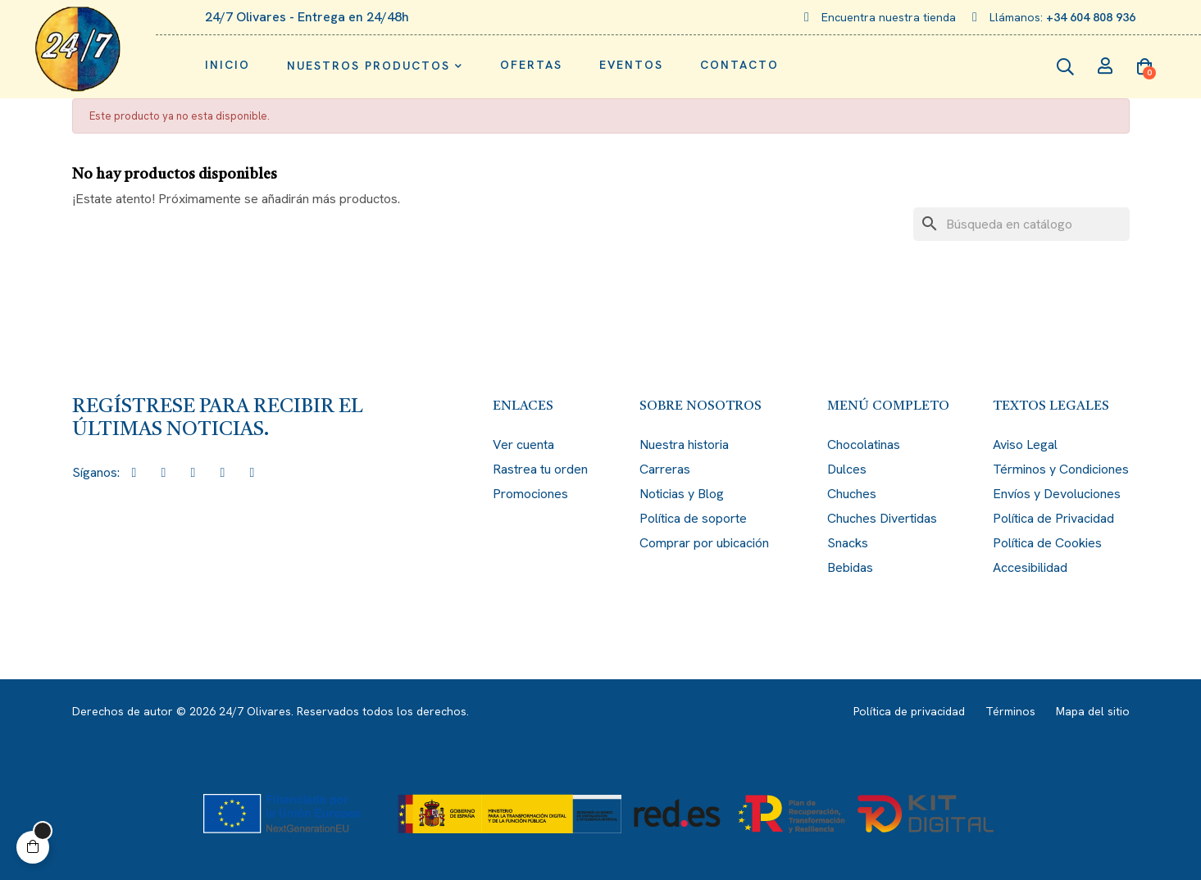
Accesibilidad (1030, 567)
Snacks (847, 542)
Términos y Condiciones (1061, 469)
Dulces (847, 469)
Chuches (851, 493)
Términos (1010, 711)
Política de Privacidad (1053, 518)
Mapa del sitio (1093, 711)
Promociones (530, 493)
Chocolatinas (863, 444)
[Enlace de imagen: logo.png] (77, 50)
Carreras (664, 469)
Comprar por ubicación (704, 542)
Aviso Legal (1025, 444)
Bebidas (850, 567)
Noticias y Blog (681, 493)
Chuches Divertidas (882, 518)
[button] (32, 847)
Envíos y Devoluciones (1057, 493)
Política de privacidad (909, 711)
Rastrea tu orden (540, 469)
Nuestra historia (684, 444)
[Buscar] (1021, 224)
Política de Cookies (1047, 542)
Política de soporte (693, 518)
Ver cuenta (523, 444)
